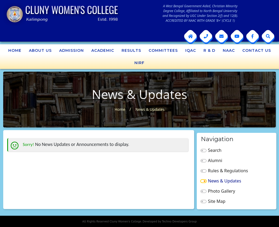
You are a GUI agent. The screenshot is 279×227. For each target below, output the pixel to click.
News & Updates (149, 109)
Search (215, 150)
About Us (40, 50)
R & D (209, 50)
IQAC (190, 50)
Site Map (216, 201)
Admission (71, 50)
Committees (163, 50)
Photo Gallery (221, 191)
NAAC (229, 50)
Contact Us (256, 50)
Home (14, 50)
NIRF (139, 62)
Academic (102, 50)
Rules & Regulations (228, 171)
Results (131, 50)
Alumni (215, 160)
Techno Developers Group (179, 221)
